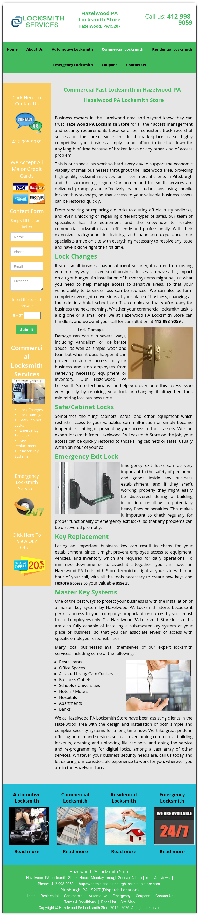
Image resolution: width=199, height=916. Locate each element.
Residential (50, 896)
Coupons (109, 64)
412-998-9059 (180, 19)
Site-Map (127, 902)
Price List (108, 902)
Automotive (98, 896)
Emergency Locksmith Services (27, 482)
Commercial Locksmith (122, 49)
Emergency (121, 896)
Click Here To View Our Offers (27, 541)
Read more (26, 851)
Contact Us (136, 64)
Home (12, 49)
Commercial (73, 896)
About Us (34, 49)
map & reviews (158, 878)
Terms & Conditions (80, 902)
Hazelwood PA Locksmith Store (97, 124)
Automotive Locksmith (72, 49)
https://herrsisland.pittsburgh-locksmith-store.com (119, 884)
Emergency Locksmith (73, 64)
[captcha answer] (32, 315)
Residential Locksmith (172, 49)
